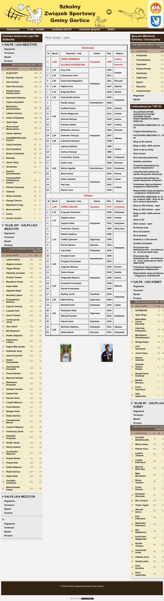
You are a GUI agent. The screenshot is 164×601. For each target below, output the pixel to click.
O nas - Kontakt (35, 29)
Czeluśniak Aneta (140, 551)
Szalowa (10, 191)
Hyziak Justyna (139, 544)
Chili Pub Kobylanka (140, 329)
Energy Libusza (14, 200)
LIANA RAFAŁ (13, 259)
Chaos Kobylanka (15, 118)
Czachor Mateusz (14, 427)
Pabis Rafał (12, 286)
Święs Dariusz (13, 416)
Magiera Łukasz (14, 264)
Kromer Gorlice (14, 218)
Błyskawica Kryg (14, 205)
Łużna (9, 214)
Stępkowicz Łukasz (12, 341)
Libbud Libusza (14, 113)
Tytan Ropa (12, 122)
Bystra (139, 82)
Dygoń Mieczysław (15, 346)
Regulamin (9, 49)
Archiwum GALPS (62, 29)
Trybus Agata (142, 505)
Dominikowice (143, 60)
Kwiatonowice (143, 91)
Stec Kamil (11, 326)
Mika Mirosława (140, 474)
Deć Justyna (141, 500)
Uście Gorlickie (13, 144)
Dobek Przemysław (12, 361)
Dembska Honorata (140, 495)
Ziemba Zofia (141, 561)
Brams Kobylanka (15, 153)
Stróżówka (11, 167)
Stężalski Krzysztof (11, 437)
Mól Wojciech (13, 331)
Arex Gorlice (12, 82)
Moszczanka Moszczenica (12, 127)
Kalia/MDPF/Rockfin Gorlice (16, 139)
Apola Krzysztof (14, 355)
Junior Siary (12, 162)
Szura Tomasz (13, 315)
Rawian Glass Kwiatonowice (13, 92)
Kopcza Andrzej (14, 306)
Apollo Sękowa (13, 133)
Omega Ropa (141, 342)
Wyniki (7, 57)
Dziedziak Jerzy (14, 351)
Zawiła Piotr (12, 393)
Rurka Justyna (139, 481)
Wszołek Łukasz (14, 295)
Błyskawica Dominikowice (13, 107)
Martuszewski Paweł (13, 488)
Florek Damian (13, 373)
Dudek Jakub (12, 442)
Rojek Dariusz (13, 471)
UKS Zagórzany (140, 395)
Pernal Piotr (12, 463)
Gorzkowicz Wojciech (12, 452)
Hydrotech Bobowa (15, 97)
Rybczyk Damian (14, 378)
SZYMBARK (141, 310)
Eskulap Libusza (14, 77)
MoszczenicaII (13, 209)
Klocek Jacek (13, 398)
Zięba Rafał (11, 476)
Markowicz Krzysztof (11, 383)
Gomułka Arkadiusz (11, 481)
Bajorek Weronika (140, 468)
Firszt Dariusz (13, 407)
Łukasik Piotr (13, 311)
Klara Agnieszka (140, 573)
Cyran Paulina (139, 488)
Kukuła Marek (13, 458)
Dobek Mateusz (14, 467)
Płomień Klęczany (15, 187)
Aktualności (13, 29)
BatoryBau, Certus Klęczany (140, 321)
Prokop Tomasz (14, 277)
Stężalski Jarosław (15, 273)
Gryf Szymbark (13, 149)
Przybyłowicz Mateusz (13, 300)
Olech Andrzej (13, 447)
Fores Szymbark (140, 388)
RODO (111, 29)
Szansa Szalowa (139, 358)
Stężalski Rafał (13, 290)
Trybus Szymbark (15, 102)
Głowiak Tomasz (14, 389)
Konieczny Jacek (14, 431)
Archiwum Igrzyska (89, 29)
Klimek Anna (141, 449)
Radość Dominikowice (13, 172)
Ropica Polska (143, 68)
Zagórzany (141, 77)
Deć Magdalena (140, 531)
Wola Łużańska (13, 196)
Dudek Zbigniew (14, 335)
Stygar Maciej (13, 268)
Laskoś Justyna (139, 454)
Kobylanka (141, 55)
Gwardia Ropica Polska (139, 366)
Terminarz (9, 53)
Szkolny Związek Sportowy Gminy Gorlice (50, 12)
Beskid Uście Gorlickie (141, 374)
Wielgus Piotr (13, 411)
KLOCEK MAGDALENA (142, 438)
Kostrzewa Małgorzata (140, 537)
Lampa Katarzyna (140, 461)
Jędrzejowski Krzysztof (12, 368)
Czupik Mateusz (14, 402)
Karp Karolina (139, 567)
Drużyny (8, 61)
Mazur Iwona (141, 444)
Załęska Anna (142, 557)
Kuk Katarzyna (140, 517)
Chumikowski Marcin (13, 421)
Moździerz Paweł (14, 282)
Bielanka (10, 158)
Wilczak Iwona (139, 510)
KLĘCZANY (12, 73)
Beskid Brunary (139, 381)
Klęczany (140, 86)
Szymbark (141, 64)
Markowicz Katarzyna (140, 524)
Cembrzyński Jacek (12, 321)
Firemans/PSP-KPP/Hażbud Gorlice (13, 180)
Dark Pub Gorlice (14, 86)
